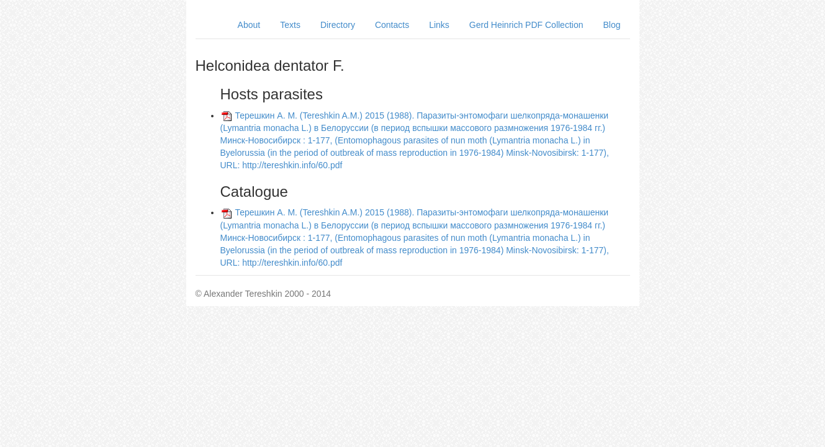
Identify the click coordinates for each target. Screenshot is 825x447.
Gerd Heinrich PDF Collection (526, 25)
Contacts (392, 25)
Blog (611, 25)
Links (439, 25)
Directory (337, 25)
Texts (290, 25)
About (249, 25)
